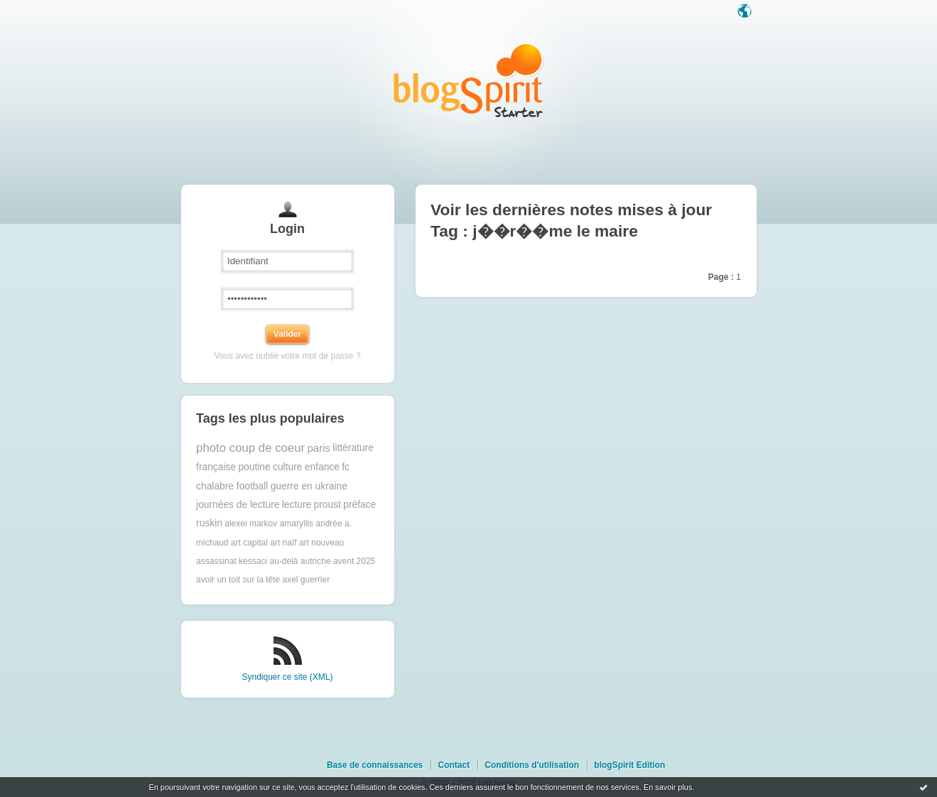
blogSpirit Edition (629, 765)
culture (287, 467)
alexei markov (250, 523)
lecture (296, 504)
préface (359, 504)
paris (318, 448)
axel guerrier (306, 580)
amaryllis (296, 523)
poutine (254, 467)
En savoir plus (668, 787)
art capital (249, 543)
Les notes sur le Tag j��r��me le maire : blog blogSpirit (469, 80)
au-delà (283, 561)
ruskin (209, 523)
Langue (745, 12)
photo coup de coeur (250, 448)
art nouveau (321, 543)
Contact (454, 765)
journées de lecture (237, 504)
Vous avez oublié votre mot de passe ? (287, 356)
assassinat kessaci (231, 561)
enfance (322, 467)
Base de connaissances (375, 765)
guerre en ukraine (309, 486)
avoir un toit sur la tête (238, 580)
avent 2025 (354, 561)
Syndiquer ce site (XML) (287, 677)
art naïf (283, 543)
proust (327, 504)
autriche (315, 561)
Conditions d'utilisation (531, 765)
